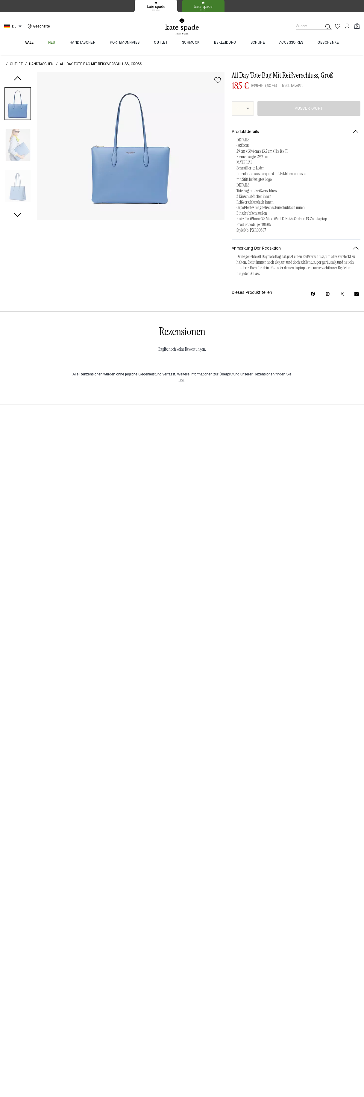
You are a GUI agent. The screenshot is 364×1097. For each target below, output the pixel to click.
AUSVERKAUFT (309, 108)
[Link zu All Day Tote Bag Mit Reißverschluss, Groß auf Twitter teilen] (342, 294)
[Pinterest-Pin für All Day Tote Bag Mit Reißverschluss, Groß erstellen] (327, 294)
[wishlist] (217, 80)
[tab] (156, 6)
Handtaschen (41, 64)
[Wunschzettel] (337, 26)
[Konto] (347, 26)
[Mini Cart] (356, 26)
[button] (18, 104)
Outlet (16, 64)
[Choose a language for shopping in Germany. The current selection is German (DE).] (14, 26)
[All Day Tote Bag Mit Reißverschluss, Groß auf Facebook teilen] (313, 293)
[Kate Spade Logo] (182, 26)
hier (181, 380)
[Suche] (304, 26)
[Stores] (38, 26)
